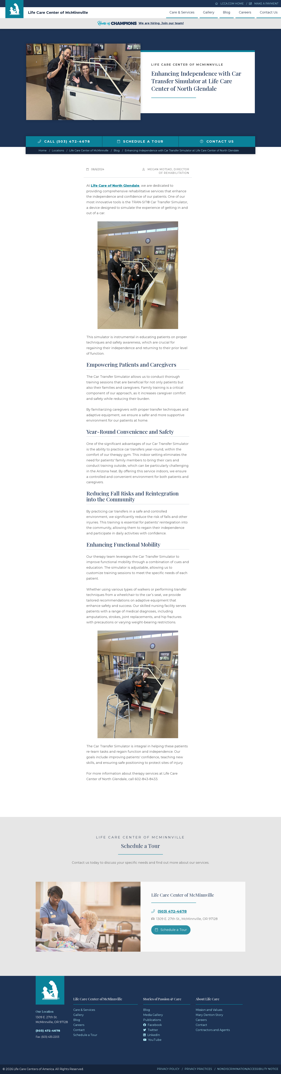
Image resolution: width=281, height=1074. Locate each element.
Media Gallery (153, 1015)
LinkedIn (151, 1035)
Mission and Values (209, 1010)
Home (43, 150)
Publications (152, 1020)
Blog (226, 12)
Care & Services (182, 12)
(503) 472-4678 (172, 919)
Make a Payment (263, 3)
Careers (245, 12)
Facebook (152, 1025)
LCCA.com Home (229, 3)
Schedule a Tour (140, 142)
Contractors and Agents (213, 1030)
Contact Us (269, 12)
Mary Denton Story (209, 1015)
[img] (39, 141)
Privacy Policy (168, 1069)
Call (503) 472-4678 (64, 142)
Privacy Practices (198, 1069)
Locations (58, 150)
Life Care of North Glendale (115, 186)
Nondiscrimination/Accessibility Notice (247, 1069)
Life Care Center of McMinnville (58, 12)
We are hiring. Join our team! (140, 23)
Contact (79, 1030)
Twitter (150, 1030)
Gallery (208, 12)
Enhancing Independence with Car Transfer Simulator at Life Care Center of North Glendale (182, 150)
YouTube (152, 1040)
